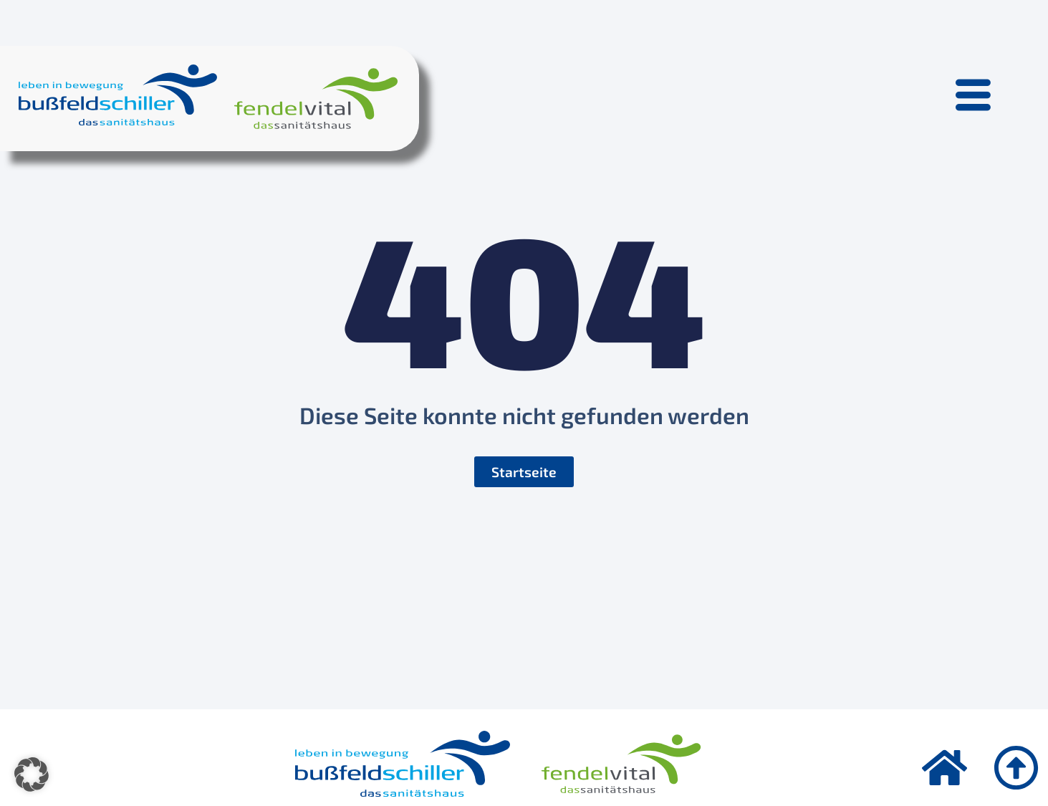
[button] (31, 774)
